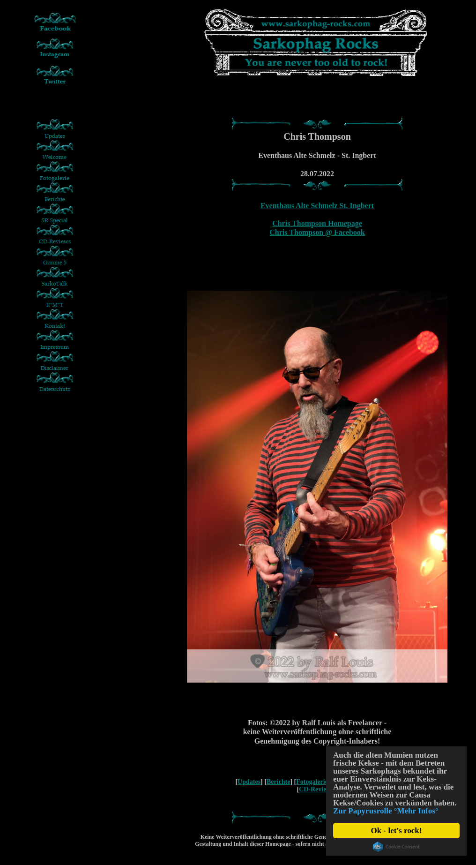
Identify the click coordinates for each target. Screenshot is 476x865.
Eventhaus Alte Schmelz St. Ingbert (317, 206)
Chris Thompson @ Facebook (317, 232)
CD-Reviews (316, 789)
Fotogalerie (312, 781)
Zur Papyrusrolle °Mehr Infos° (386, 810)
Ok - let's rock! (396, 830)
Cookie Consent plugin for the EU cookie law (396, 847)
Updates (249, 781)
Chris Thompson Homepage (317, 223)
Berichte (278, 781)
